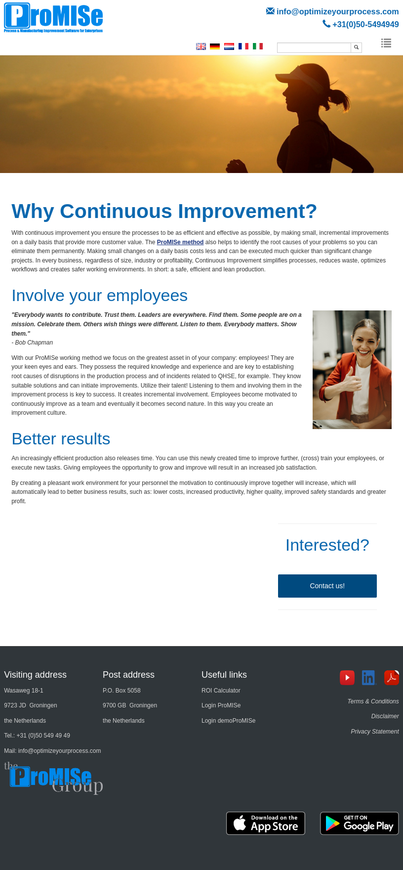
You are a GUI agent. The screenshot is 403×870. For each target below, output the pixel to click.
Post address (129, 675)
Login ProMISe (221, 705)
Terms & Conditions (373, 701)
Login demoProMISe (228, 720)
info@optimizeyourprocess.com (338, 11)
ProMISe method (180, 242)
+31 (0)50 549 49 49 (43, 735)
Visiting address (35, 675)
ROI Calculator (221, 690)
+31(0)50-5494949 (365, 24)
